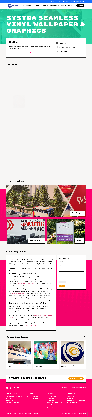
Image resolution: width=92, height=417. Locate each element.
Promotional (54, 5)
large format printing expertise (25, 283)
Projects (63, 5)
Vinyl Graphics (27, 5)
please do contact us (30, 325)
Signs (45, 5)
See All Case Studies (77, 337)
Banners (38, 5)
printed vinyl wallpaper (18, 293)
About (70, 5)
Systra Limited (13, 259)
